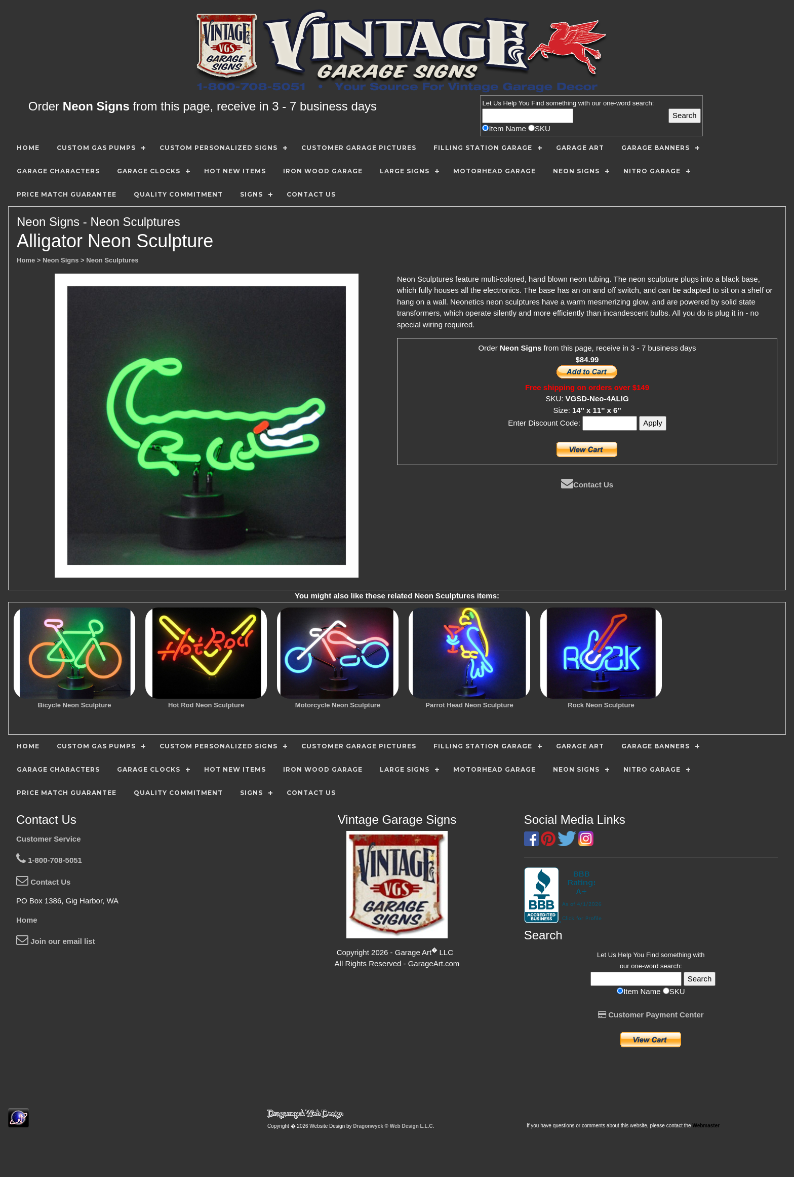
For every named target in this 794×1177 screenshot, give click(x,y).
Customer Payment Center (651, 1014)
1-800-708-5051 (49, 860)
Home (26, 920)
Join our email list (55, 941)
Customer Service (48, 838)
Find (537, 103)
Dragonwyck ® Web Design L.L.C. (393, 1126)
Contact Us (587, 484)
